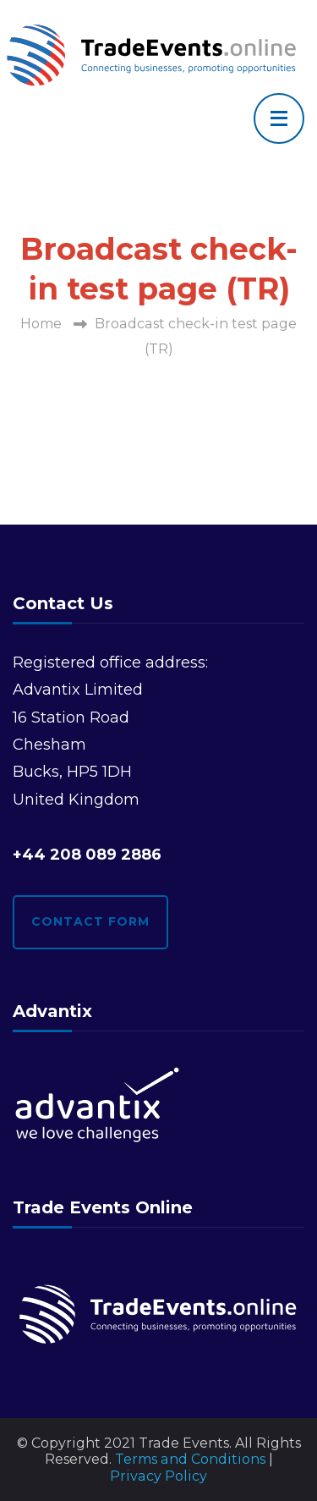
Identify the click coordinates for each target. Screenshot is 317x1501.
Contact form (90, 921)
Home (41, 324)
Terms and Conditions (190, 1459)
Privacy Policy (158, 1476)
